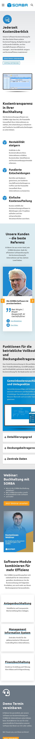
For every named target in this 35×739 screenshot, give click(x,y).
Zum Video (14, 325)
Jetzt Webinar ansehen (16, 503)
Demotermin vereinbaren (13, 58)
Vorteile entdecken (11, 63)
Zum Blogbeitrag (16, 321)
